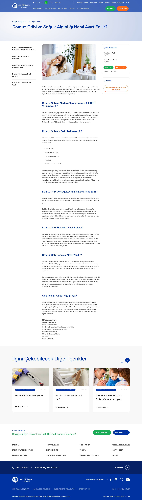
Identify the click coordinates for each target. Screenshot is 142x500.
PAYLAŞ (122, 67)
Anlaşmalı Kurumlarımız (117, 2)
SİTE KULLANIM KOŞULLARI (20, 489)
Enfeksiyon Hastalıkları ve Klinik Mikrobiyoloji (116, 88)
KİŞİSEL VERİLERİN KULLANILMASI (64, 489)
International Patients (82, 2)
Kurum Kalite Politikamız (22, 450)
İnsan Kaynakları (19, 455)
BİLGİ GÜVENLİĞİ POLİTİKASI (41, 489)
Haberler (107, 2)
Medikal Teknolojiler (121, 445)
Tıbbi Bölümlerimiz (50, 8)
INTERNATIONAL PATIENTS (89, 455)
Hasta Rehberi (93, 2)
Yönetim (83, 450)
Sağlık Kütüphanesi (83, 8)
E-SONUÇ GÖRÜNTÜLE (102, 432)
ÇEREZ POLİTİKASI (84, 489)
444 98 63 (37, 2)
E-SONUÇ (110, 8)
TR (127, 2)
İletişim (101, 2)
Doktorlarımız (62, 8)
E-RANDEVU (123, 8)
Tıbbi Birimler (85, 445)
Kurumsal (72, 8)
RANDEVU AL (121, 432)
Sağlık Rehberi (36, 22)
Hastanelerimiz (38, 8)
